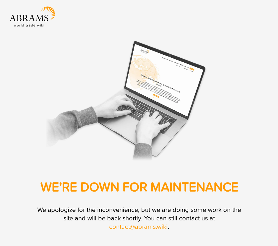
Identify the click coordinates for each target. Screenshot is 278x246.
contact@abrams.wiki (138, 227)
